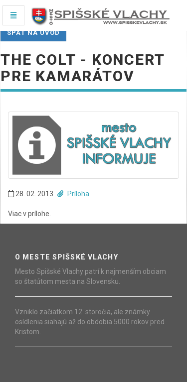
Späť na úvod (33, 32)
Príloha (73, 194)
